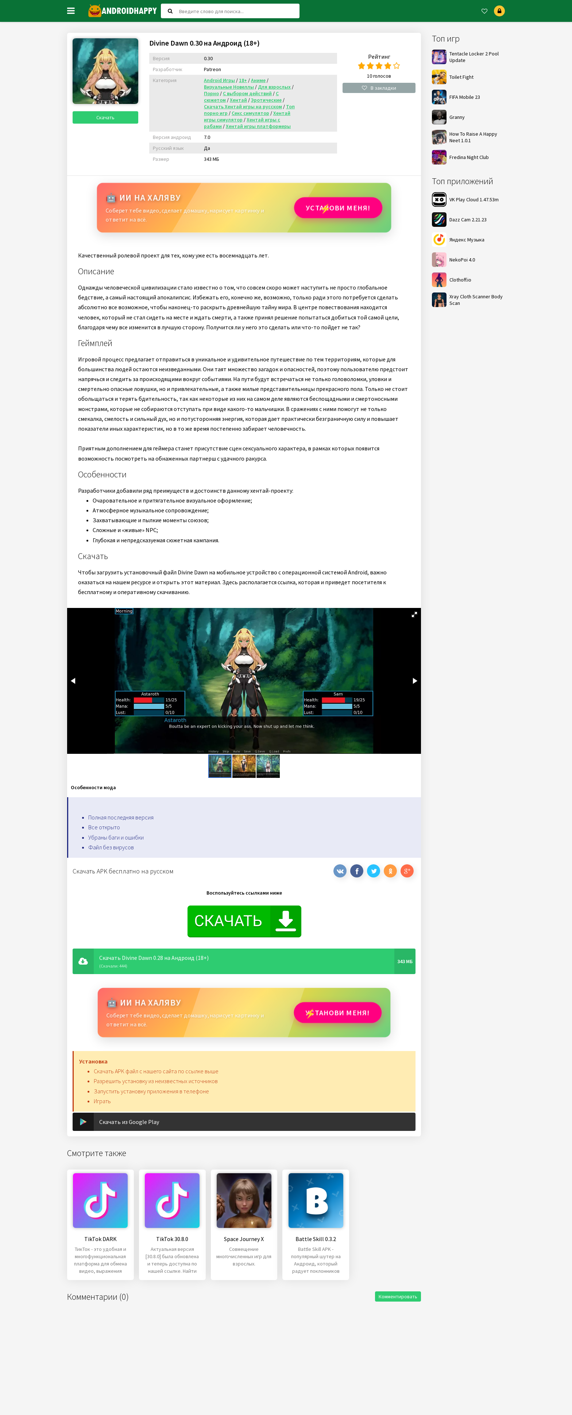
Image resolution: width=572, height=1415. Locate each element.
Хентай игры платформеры (258, 126)
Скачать (105, 117)
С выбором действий (247, 93)
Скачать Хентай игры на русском (243, 106)
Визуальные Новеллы (229, 87)
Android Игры (219, 80)
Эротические (266, 100)
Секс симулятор (250, 113)
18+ (243, 80)
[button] (414, 614)
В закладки (379, 88)
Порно (211, 93)
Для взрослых (274, 87)
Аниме (258, 80)
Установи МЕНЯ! (337, 207)
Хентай (238, 100)
